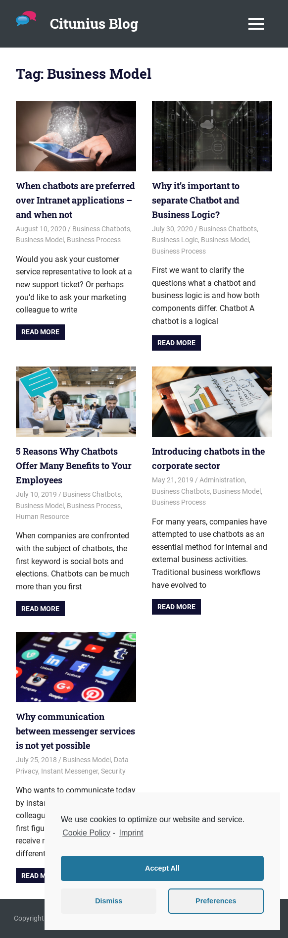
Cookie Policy (86, 833)
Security (113, 771)
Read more (40, 332)
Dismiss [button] (108, 901)
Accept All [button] (162, 868)
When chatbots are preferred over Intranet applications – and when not (75, 200)
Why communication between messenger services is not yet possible (75, 731)
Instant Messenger (69, 771)
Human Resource (42, 517)
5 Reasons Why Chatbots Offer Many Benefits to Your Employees (74, 465)
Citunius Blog (94, 23)
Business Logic (175, 240)
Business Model (40, 240)
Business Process (94, 240)
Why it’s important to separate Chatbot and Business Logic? (196, 200)
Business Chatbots (101, 229)
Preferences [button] (215, 901)
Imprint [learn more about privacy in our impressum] (131, 833)
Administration (222, 480)
